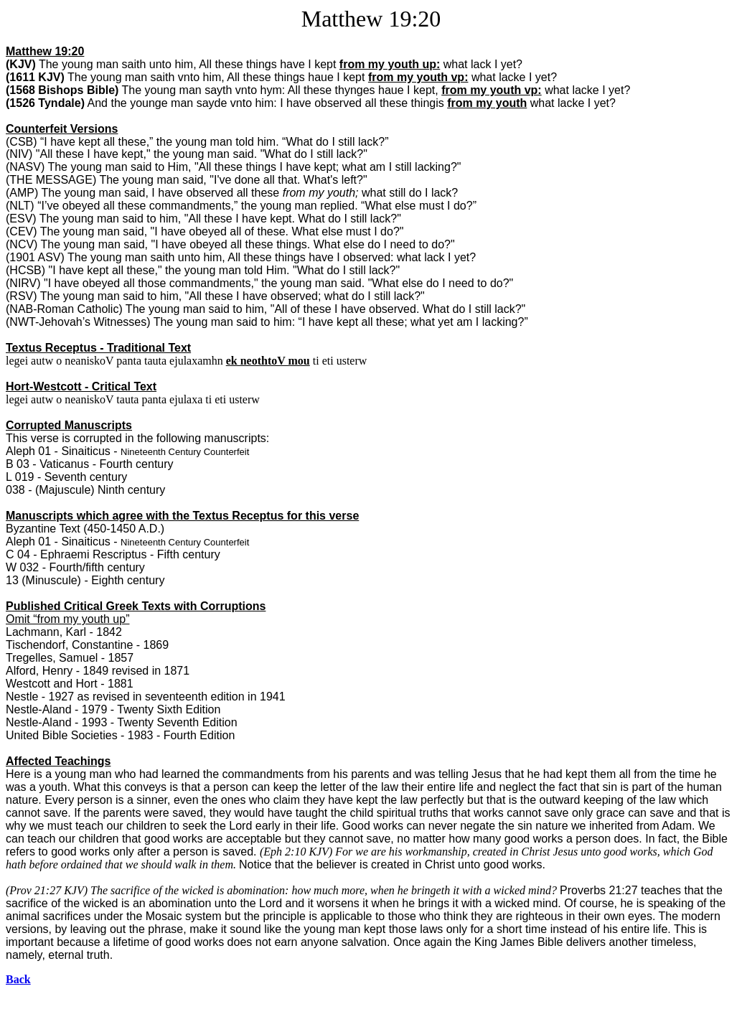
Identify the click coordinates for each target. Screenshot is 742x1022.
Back (18, 979)
